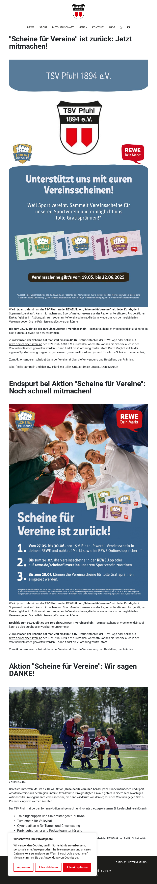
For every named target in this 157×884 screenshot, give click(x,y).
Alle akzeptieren (77, 867)
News (30, 27)
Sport (43, 27)
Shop (111, 27)
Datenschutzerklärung (131, 862)
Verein (83, 27)
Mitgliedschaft (63, 27)
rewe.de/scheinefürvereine (25, 344)
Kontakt (98, 27)
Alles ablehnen (48, 867)
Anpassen (23, 867)
